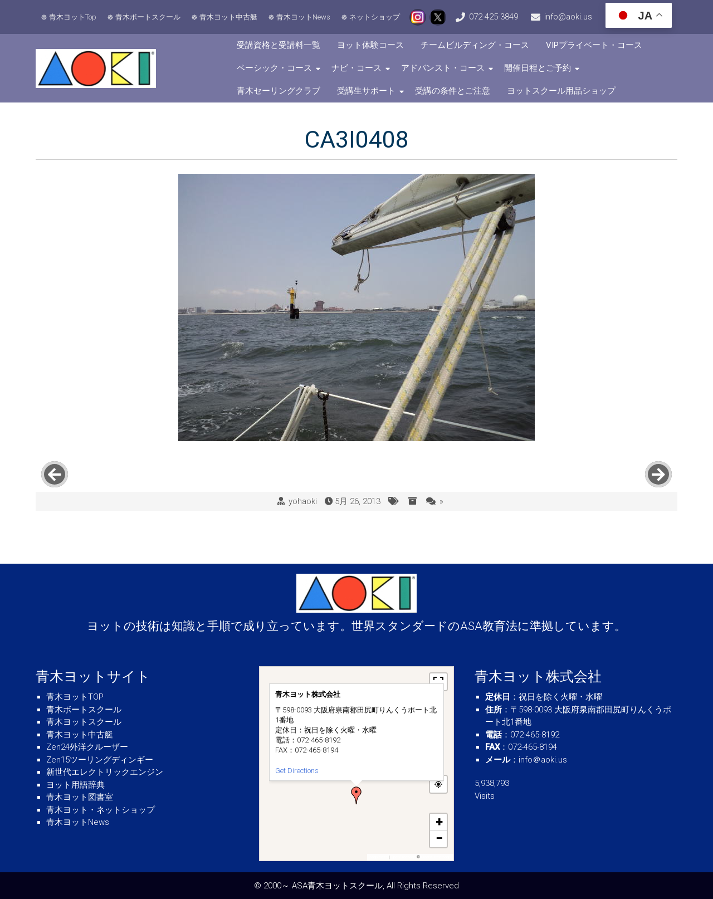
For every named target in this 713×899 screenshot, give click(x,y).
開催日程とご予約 (537, 68)
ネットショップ (374, 17)
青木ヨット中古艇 (228, 17)
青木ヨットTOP (75, 697)
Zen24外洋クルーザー (87, 747)
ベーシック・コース (274, 68)
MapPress (379, 856)
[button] (356, 795)
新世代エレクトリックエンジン (104, 772)
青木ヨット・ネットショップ (100, 810)
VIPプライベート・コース (594, 45)
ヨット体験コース (370, 45)
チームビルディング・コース (475, 45)
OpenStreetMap (436, 856)
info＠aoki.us (543, 760)
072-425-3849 (493, 17)
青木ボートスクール (147, 17)
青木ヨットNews (303, 17)
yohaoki (303, 501)
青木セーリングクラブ (278, 91)
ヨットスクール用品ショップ (561, 91)
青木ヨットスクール (83, 722)
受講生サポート (366, 91)
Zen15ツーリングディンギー (99, 760)
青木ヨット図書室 (79, 797)
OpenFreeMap (403, 856)
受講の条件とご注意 (452, 91)
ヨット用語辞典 (75, 785)
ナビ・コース (356, 68)
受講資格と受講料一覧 (278, 45)
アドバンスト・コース (443, 68)
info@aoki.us (568, 17)
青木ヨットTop (72, 17)
